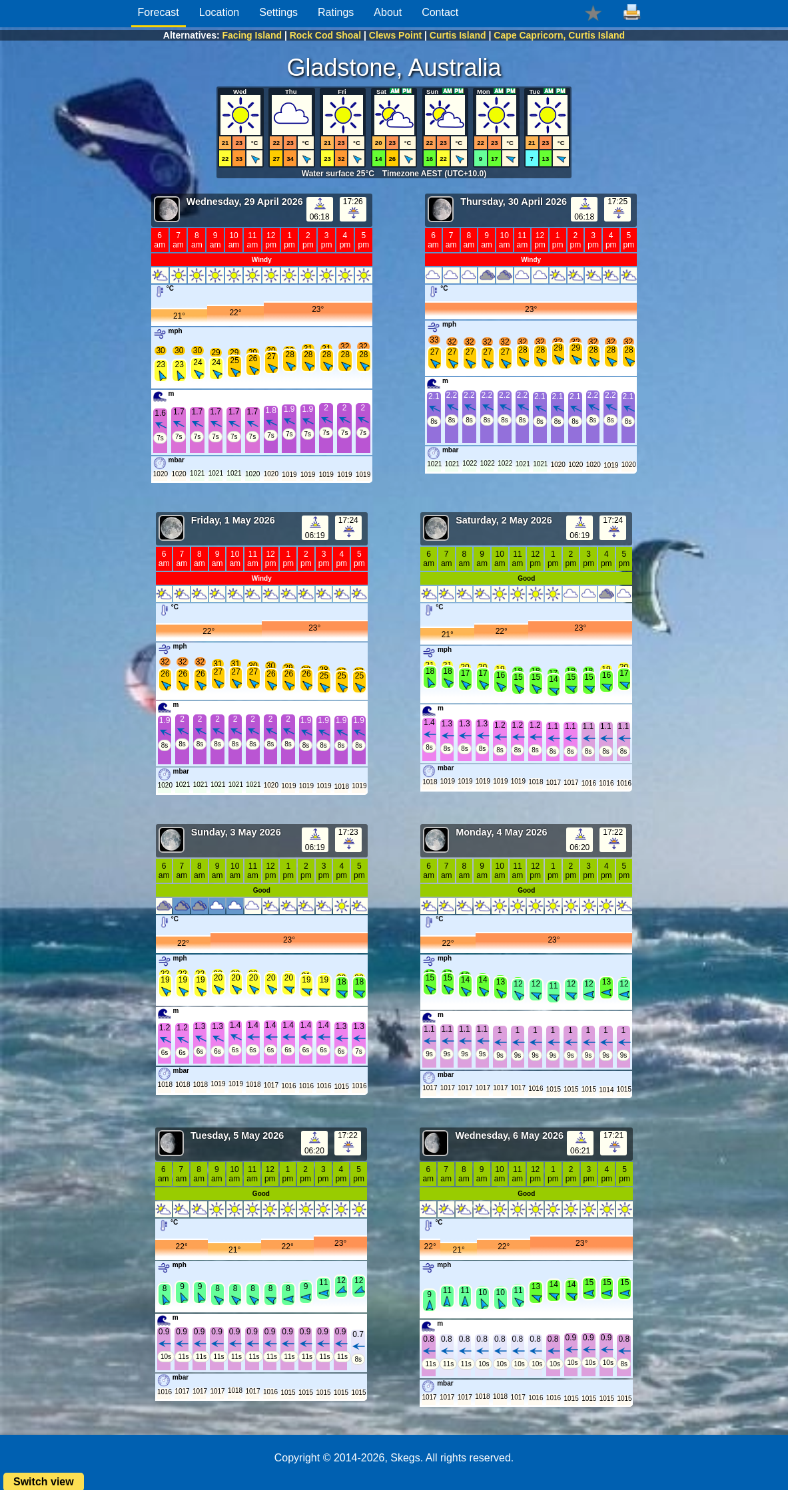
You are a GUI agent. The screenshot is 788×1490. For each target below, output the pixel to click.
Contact (440, 12)
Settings (278, 12)
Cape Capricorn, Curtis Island (559, 35)
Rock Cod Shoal (325, 35)
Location (219, 12)
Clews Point (395, 35)
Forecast (158, 12)
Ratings (336, 12)
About (388, 12)
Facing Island (252, 35)
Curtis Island (458, 35)
